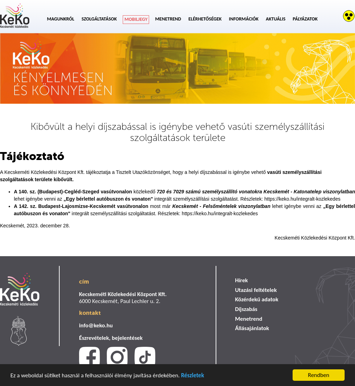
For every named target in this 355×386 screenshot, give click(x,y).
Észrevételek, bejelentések (110, 338)
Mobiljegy (136, 19)
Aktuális (276, 19)
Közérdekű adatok (256, 299)
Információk (243, 19)
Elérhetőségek (205, 19)
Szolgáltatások (99, 19)
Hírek (241, 280)
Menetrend (168, 19)
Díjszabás (246, 309)
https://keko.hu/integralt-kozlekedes (302, 199)
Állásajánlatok (252, 328)
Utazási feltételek (256, 290)
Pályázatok (305, 19)
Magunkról (61, 19)
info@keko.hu (96, 325)
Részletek (192, 376)
